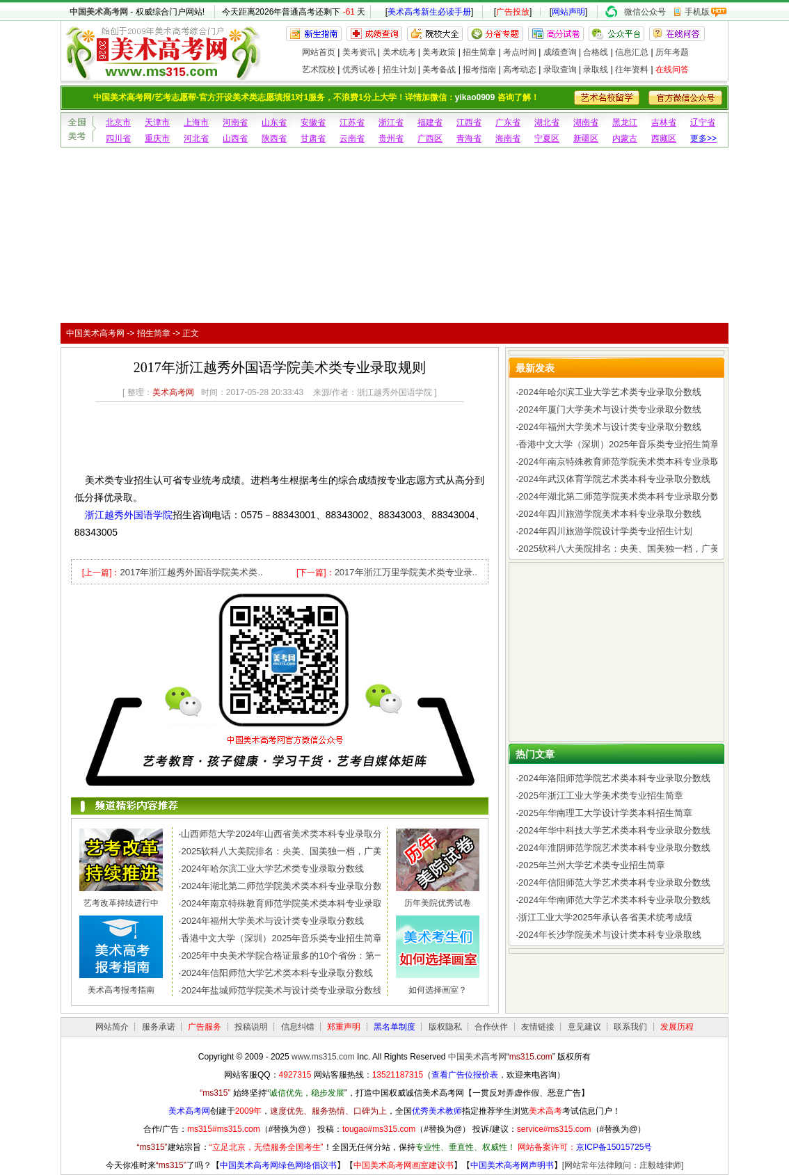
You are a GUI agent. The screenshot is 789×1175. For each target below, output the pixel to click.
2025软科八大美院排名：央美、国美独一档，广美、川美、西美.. (311, 851)
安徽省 (313, 122)
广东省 (507, 122)
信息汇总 (631, 52)
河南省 (235, 122)
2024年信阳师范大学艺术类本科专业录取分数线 (277, 973)
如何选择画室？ (437, 990)
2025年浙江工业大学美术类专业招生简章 (600, 795)
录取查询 (560, 69)
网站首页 (318, 52)
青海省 (468, 138)
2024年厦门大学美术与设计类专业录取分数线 (609, 409)
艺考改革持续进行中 (121, 903)
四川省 (118, 138)
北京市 (118, 122)
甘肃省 (313, 138)
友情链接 (538, 1027)
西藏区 (663, 138)
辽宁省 (702, 122)
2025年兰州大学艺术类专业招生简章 (591, 865)
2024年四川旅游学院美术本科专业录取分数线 (609, 514)
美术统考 (399, 52)
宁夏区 (546, 138)
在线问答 (672, 69)
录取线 (595, 69)
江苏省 (352, 122)
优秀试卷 (359, 69)
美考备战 (439, 69)
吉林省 (663, 122)
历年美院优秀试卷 (437, 903)
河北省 (196, 138)
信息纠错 (297, 1027)
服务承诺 (158, 1027)
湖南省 (585, 122)
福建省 (430, 122)
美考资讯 (359, 52)
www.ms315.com (323, 1057)
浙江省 (391, 122)
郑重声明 (343, 1027)
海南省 (507, 138)
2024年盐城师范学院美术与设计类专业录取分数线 (281, 990)
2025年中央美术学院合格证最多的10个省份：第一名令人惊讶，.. (312, 955)
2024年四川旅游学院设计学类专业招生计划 (605, 531)
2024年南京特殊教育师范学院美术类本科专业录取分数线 (295, 903)
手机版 (697, 12)
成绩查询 (560, 52)
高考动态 (519, 69)
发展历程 (677, 1027)
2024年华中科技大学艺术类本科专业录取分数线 (614, 830)
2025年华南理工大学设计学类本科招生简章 (605, 813)
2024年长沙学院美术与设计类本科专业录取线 (609, 934)
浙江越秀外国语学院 (129, 514)
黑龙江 (624, 122)
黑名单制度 (394, 1027)
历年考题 (672, 52)
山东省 (274, 122)
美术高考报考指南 (121, 990)
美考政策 (439, 52)
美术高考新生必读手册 (429, 12)
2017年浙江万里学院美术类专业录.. (406, 572)
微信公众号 (645, 12)
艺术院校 (318, 69)
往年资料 (631, 69)
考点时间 (519, 52)
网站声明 (568, 12)
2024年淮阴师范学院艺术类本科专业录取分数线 (614, 847)
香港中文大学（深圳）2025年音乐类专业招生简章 (281, 938)
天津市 (157, 122)
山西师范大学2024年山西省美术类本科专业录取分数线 (290, 834)
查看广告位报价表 (464, 1075)
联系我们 (630, 1027)
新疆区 (585, 138)
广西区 (430, 138)
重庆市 (157, 138)
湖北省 (546, 122)
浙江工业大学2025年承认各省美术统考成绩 (605, 917)
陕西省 (274, 138)
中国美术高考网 (99, 12)
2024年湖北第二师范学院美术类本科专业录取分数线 (286, 886)
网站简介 (112, 1027)
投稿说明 (251, 1027)
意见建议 (584, 1027)
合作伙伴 (491, 1027)
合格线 (595, 52)
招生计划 (399, 69)
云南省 (352, 138)
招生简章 (479, 52)
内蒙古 (624, 138)
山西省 (235, 138)
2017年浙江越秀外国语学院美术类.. (191, 572)
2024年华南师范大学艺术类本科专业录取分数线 (614, 900)
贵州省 (391, 138)
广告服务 (204, 1027)
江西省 (468, 122)
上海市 (196, 122)
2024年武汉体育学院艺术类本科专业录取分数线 (614, 479)
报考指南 (479, 69)
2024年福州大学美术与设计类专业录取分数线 (272, 921)
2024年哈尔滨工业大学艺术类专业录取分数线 (272, 868)
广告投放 (512, 12)
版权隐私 (445, 1027)
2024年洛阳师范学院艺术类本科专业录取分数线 (614, 778)
